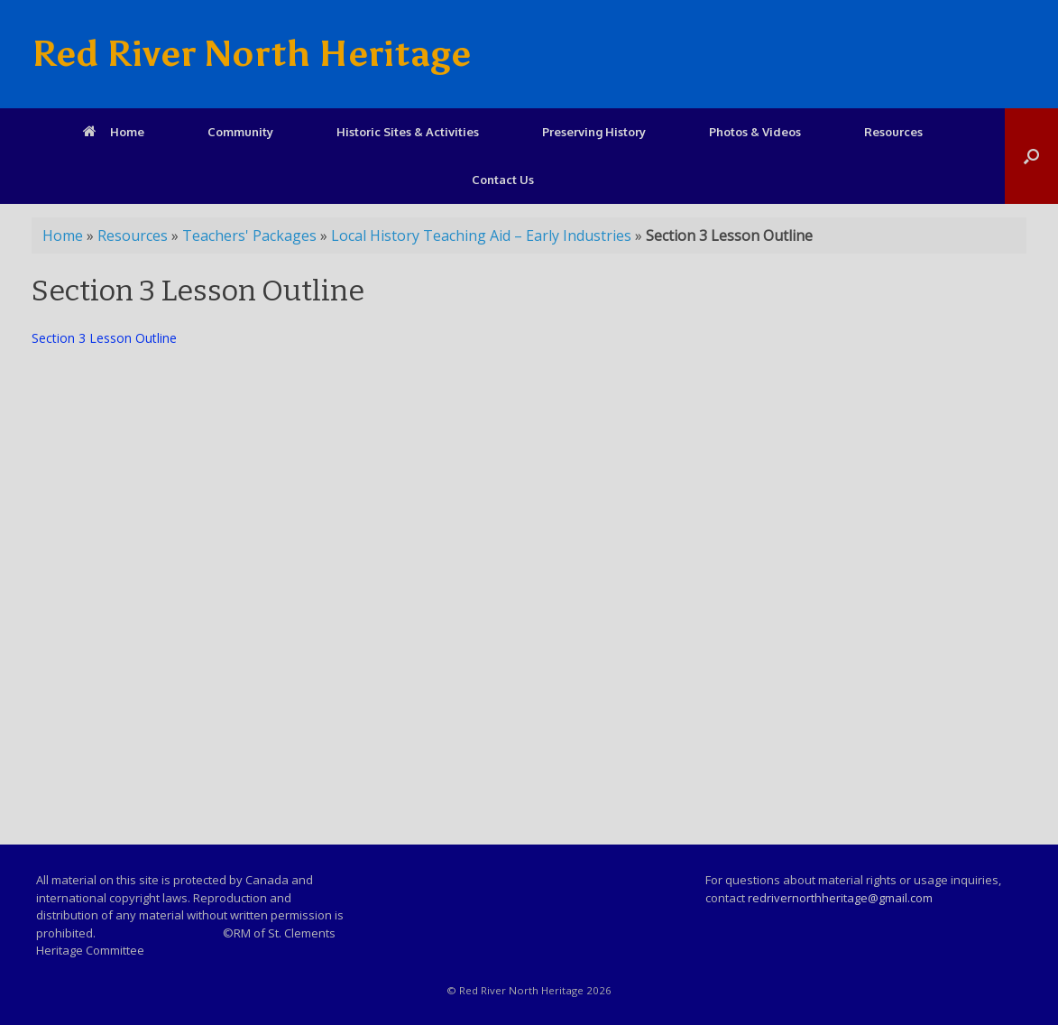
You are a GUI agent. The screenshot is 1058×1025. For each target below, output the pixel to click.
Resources (893, 132)
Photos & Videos (755, 132)
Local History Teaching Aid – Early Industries (481, 235)
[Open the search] (1031, 156)
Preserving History (594, 132)
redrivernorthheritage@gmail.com (840, 898)
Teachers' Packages (249, 235)
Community (240, 132)
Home (113, 132)
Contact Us (503, 179)
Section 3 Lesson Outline (104, 337)
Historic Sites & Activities (407, 132)
